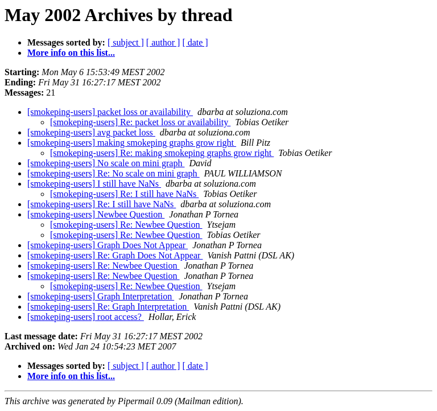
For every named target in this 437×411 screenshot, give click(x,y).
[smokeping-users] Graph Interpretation (100, 296)
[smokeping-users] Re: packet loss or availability (140, 122)
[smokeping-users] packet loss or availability (110, 112)
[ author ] (163, 42)
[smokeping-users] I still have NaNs (94, 183)
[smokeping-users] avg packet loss (91, 132)
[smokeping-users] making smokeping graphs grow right (131, 142)
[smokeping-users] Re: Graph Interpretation (108, 306)
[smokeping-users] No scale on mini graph (105, 163)
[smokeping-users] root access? (85, 317)
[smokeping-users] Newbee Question (95, 214)
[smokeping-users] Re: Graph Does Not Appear (115, 255)
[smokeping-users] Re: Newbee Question (126, 224)
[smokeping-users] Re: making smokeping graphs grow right (162, 153)
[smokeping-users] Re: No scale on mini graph (113, 173)
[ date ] (195, 42)
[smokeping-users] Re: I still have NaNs (124, 194)
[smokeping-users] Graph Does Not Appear (107, 245)
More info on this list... (71, 52)
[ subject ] (126, 42)
